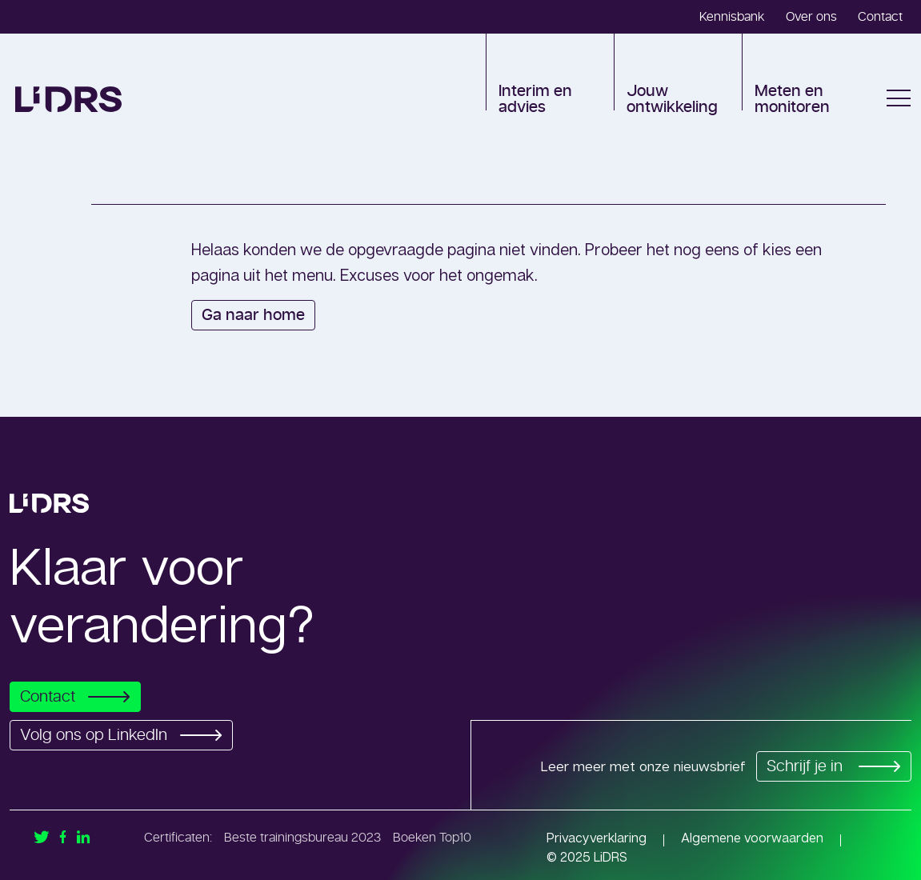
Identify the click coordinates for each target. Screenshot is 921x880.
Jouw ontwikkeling (672, 99)
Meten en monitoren (792, 99)
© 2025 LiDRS (587, 857)
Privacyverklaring (597, 838)
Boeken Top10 (432, 837)
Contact (880, 16)
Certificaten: (178, 837)
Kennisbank (732, 16)
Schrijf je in (831, 766)
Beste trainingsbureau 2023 (302, 837)
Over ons (811, 16)
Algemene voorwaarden (752, 838)
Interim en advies (535, 99)
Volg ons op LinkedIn (125, 735)
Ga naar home (253, 315)
